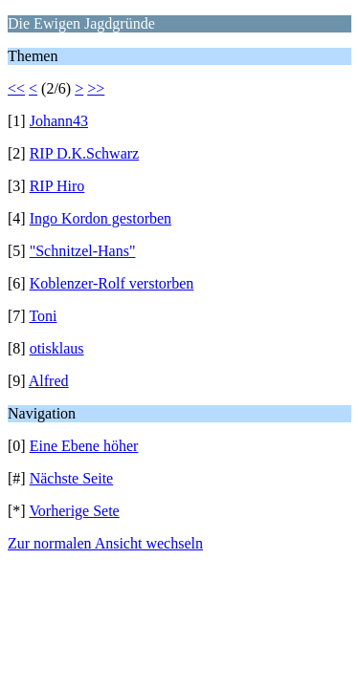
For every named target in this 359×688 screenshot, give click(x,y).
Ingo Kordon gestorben (100, 218)
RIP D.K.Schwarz (85, 153)
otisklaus (57, 348)
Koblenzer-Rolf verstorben (112, 283)
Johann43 (59, 121)
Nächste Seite (72, 478)
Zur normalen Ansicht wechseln (105, 543)
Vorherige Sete (74, 511)
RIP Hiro (57, 186)
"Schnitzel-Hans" (83, 251)
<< (16, 88)
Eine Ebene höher (84, 446)
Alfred (49, 381)
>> (95, 88)
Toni (42, 316)
